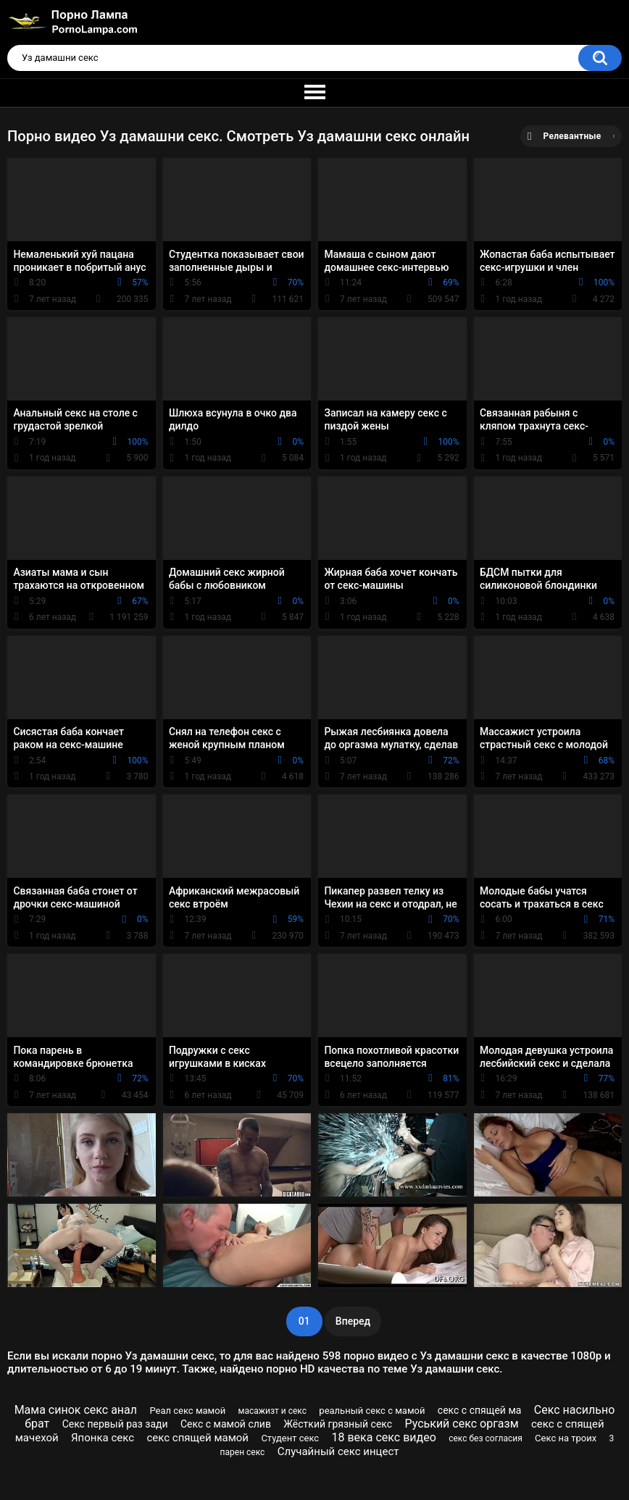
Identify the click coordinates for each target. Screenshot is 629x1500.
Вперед (353, 1321)
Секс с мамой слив (225, 1424)
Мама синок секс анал (75, 1410)
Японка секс (102, 1437)
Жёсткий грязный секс (337, 1424)
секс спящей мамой (197, 1437)
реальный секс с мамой (372, 1410)
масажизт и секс (272, 1411)
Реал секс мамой (187, 1410)
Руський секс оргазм (461, 1423)
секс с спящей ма (480, 1410)
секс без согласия (485, 1438)
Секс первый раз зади (115, 1424)
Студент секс (290, 1438)
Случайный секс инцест (338, 1451)
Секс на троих (565, 1438)
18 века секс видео (384, 1437)
